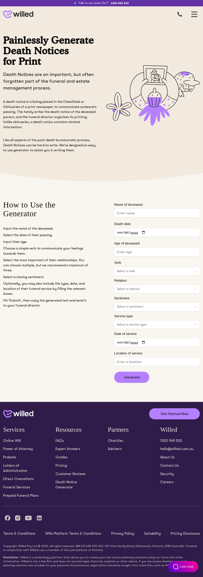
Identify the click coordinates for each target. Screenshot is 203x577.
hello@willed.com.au (176, 449)
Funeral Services (16, 487)
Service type (123, 316)
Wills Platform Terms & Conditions (73, 533)
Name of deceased (128, 205)
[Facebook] (7, 518)
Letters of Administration (15, 468)
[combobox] (157, 271)
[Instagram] (18, 518)
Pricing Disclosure (185, 533)
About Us (167, 457)
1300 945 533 (120, 3)
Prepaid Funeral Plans (20, 495)
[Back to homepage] (17, 14)
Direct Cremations (18, 479)
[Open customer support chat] (183, 566)
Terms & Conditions (19, 533)
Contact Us (169, 465)
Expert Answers (68, 449)
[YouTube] (28, 518)
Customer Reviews (70, 474)
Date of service (125, 334)
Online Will (12, 441)
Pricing (61, 465)
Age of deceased (127, 243)
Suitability (152, 533)
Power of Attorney (18, 449)
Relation (120, 280)
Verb (117, 263)
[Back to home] (18, 414)
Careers (166, 482)
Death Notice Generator (66, 484)
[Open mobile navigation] (194, 14)
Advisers (115, 449)
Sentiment (121, 298)
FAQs (60, 441)
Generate (132, 377)
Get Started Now (174, 414)
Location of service (128, 353)
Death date (122, 224)
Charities (115, 441)
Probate (9, 457)
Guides (61, 457)
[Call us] (180, 14)
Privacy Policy (122, 533)
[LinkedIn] (39, 518)
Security (167, 474)
